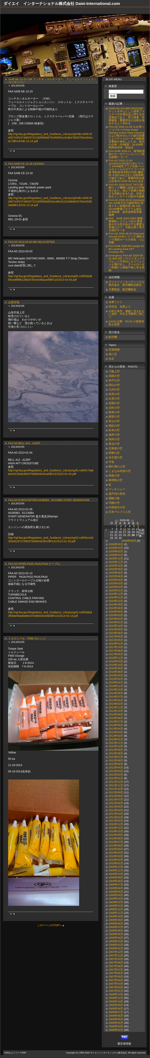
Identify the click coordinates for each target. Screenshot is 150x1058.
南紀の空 (114, 425)
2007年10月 (116, 959)
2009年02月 (116, 902)
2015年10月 (116, 664)
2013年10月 (116, 710)
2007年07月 (116, 969)
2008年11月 (116, 912)
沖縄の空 (114, 502)
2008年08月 (116, 923)
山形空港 (13, 302)
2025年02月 (116, 586)
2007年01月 (116, 990)
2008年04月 (116, 937)
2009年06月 (116, 888)
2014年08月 (116, 693)
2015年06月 (116, 671)
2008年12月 (116, 909)
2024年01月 (116, 622)
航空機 (113, 337)
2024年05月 (116, 611)
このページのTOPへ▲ (51, 925)
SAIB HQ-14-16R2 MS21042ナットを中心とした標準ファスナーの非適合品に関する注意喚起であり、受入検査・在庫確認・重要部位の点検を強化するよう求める (126, 116)
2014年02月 (116, 703)
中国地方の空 (117, 507)
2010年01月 (116, 863)
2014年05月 (116, 700)
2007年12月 (116, 951)
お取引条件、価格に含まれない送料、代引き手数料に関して (126, 314)
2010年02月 (116, 859)
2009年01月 (116, 905)
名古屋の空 (115, 457)
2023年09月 (116, 629)
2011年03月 (116, 813)
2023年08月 (116, 632)
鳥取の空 (114, 475)
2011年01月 (116, 820)
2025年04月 (116, 579)
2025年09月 (116, 569)
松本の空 (114, 430)
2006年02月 (116, 1029)
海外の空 (114, 439)
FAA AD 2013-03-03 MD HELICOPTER (31, 241)
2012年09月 (116, 749)
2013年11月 (116, 707)
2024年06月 (116, 608)
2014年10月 (116, 689)
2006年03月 (116, 1026)
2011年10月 (116, 788)
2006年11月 (116, 997)
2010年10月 (116, 831)
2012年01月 (116, 778)
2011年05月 (116, 806)
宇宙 (111, 462)
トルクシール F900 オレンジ (26, 638)
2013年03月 (116, 732)
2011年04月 (116, 810)
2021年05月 (116, 640)
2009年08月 (116, 881)
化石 (111, 358)
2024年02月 (116, 618)
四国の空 (114, 375)
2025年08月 (116, 572)
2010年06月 (116, 845)
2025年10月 (116, 565)
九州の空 (114, 389)
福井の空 (114, 434)
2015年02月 (116, 678)
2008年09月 (116, 919)
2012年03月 (116, 771)
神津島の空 (115, 480)
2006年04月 (116, 1022)
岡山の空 (114, 385)
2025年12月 (116, 558)
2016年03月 (116, 661)
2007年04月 (116, 980)
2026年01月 (116, 554)
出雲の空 (114, 398)
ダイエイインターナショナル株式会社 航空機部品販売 (126, 283)
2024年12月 (116, 593)
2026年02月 (116, 551)
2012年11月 (116, 742)
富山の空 (114, 421)
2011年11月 (116, 785)
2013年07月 (116, 721)
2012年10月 (116, 746)
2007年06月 (116, 973)
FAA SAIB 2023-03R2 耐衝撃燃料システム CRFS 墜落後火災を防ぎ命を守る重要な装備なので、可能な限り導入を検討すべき (126, 224)
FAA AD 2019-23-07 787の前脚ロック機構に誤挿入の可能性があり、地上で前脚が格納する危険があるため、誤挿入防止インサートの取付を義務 (126, 190)
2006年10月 (116, 1001)
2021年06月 (116, 636)
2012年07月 (116, 756)
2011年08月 (116, 795)
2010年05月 (116, 849)
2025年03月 (116, 583)
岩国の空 (114, 403)
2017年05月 (116, 654)
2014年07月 (116, 696)
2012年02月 (116, 774)
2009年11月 (116, 870)
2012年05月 (116, 764)
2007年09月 (116, 962)
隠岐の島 (114, 498)
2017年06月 (116, 650)
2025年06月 (116, 576)
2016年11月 (116, 657)
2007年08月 (116, 966)
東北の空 (114, 443)
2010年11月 (116, 827)
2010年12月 (116, 824)
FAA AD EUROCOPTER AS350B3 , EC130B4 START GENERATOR (48, 500)
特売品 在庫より (120, 306)
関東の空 (114, 452)
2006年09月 (116, 1005)
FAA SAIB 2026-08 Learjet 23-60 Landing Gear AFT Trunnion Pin (126, 249)
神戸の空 (114, 380)
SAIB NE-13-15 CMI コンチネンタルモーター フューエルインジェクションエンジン (52, 81)
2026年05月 (116, 544)
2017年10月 (116, 647)
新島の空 (114, 412)
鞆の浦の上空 (117, 466)
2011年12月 (116, 781)
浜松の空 (114, 407)
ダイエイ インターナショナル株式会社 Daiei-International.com (62, 3)
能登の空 (114, 416)
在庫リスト (115, 302)
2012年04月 (116, 767)
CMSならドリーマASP (15, 1052)
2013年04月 (116, 728)
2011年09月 (116, 792)
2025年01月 (116, 590)
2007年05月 (116, 976)
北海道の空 (115, 448)
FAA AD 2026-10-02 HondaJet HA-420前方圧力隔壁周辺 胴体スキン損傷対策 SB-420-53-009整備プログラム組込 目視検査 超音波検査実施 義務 (126, 207)
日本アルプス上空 (120, 511)
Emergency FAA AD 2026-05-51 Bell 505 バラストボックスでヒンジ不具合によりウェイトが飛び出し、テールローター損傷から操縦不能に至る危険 (127, 263)
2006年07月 (116, 1012)
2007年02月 (116, 987)
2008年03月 (116, 941)
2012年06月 (116, 760)
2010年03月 (116, 856)
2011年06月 (116, 803)
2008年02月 (116, 944)
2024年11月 (116, 597)
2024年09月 (116, 604)
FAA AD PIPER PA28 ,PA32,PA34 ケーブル (34, 563)
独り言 (113, 354)
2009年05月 (116, 891)
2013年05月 (116, 725)
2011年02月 (116, 817)
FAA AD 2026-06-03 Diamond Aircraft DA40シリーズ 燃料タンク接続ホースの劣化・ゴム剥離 (127, 238)
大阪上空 (114, 371)
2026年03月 (116, 547)
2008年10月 (116, 916)
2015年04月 (116, 675)
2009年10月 (116, 873)
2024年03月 (116, 615)
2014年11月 (116, 686)
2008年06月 (116, 930)
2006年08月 (116, 1008)
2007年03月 (116, 983)
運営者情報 (124, 1043)
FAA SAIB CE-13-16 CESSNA (26, 163)
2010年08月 (116, 838)
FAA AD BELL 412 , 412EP (24, 443)
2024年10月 (116, 600)
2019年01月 (116, 643)
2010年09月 (116, 834)
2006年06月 (116, 1015)
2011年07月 (116, 799)
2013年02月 (116, 735)
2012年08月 (116, 753)
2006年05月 (116, 1019)
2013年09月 (116, 714)
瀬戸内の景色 (117, 493)
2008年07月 (116, 927)
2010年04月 (116, 852)
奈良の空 (114, 394)
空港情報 (115, 349)
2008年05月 (116, 934)
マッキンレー (117, 489)
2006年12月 (116, 994)
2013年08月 (116, 718)
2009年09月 (116, 877)
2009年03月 (116, 898)
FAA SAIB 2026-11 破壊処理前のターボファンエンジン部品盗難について (127, 154)
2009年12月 (116, 866)
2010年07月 (116, 841)
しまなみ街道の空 (120, 471)
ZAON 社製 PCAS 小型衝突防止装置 (126, 323)
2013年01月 (116, 739)
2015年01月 (116, 682)
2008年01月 (116, 948)
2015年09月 (116, 668)
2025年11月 (116, 562)
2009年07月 (116, 884)
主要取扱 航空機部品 (122, 289)
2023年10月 (116, 625)
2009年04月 (116, 895)
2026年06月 (129, 540)
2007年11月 (116, 955)
